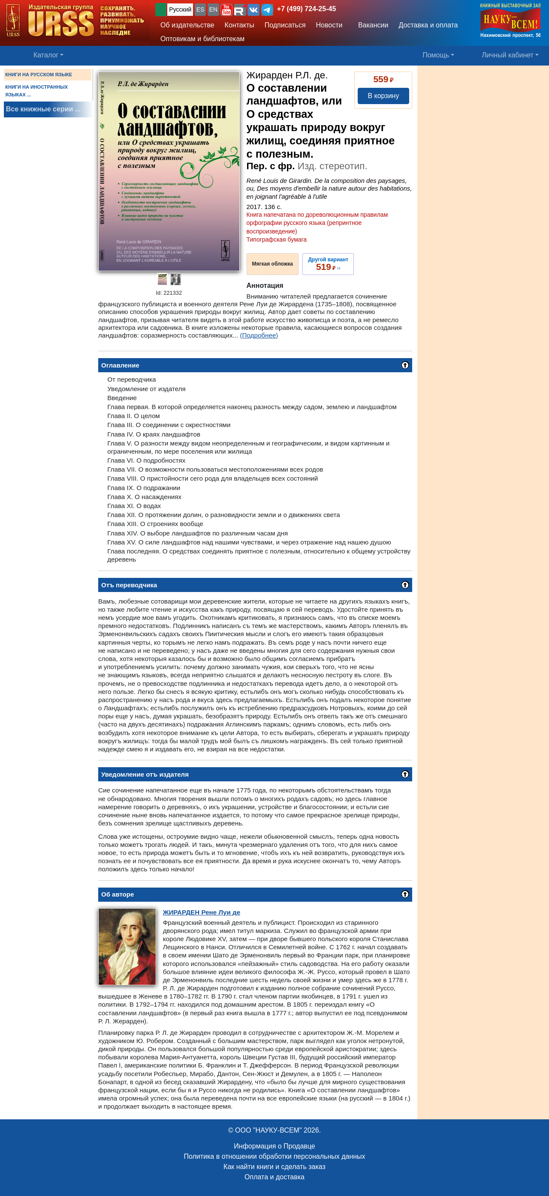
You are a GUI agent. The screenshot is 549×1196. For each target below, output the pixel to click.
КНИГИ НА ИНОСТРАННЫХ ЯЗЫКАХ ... (36, 90)
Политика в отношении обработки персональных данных (274, 1156)
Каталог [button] (45, 55)
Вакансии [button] (371, 25)
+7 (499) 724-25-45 (306, 8)
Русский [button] (180, 9)
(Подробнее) (259, 335)
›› (328, 264)
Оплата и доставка (274, 1177)
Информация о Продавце (274, 1146)
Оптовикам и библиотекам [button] (202, 38)
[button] (226, 10)
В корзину (383, 95)
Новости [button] (329, 25)
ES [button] (200, 9)
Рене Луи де (202, 912)
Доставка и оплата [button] (428, 25)
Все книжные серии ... (43, 109)
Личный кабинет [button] (508, 55)
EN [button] (213, 9)
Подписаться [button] (285, 25)
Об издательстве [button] (187, 25)
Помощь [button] (435, 55)
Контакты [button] (239, 25)
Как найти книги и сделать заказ (274, 1166)
